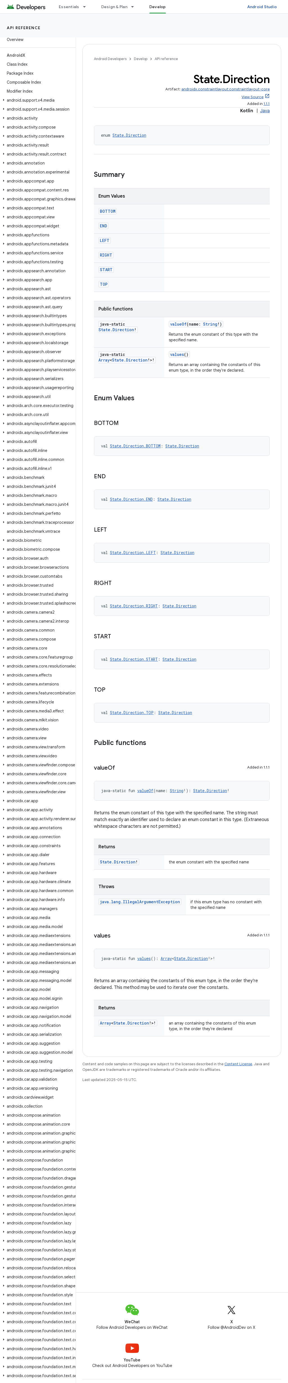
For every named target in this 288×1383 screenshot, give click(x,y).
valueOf (178, 324)
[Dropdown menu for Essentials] (86, 6)
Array (104, 360)
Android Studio (262, 6)
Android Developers (110, 58)
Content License (238, 1064)
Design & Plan (114, 6)
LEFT (104, 240)
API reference (24, 27)
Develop (140, 58)
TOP (103, 284)
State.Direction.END (131, 499)
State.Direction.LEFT (133, 552)
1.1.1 (267, 103)
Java (265, 111)
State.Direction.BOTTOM (135, 446)
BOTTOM (107, 211)
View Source (253, 97)
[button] (36, 100)
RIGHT (106, 255)
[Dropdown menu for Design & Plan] (135, 6)
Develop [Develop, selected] (157, 6)
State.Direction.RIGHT (134, 606)
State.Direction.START (134, 659)
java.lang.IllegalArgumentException (140, 901)
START (106, 269)
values (177, 354)
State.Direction (129, 135)
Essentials (69, 6)
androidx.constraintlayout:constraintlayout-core (225, 89)
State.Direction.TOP (132, 712)
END (103, 225)
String (210, 324)
